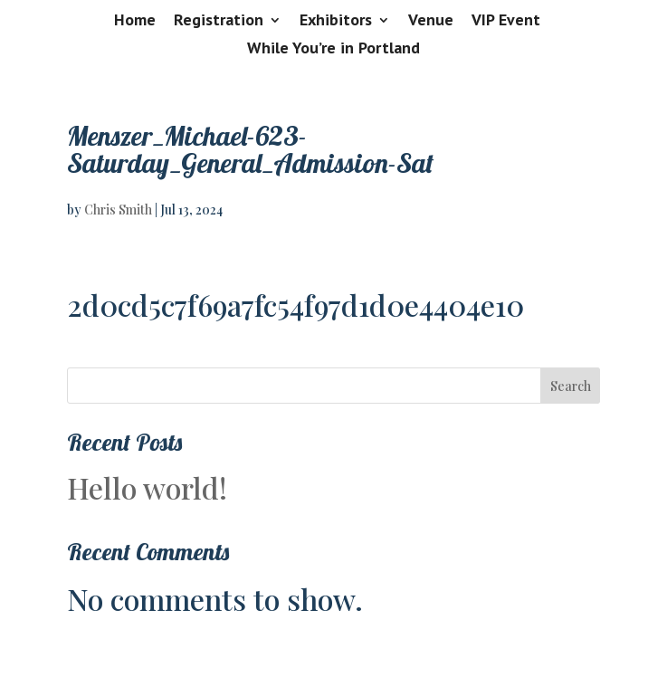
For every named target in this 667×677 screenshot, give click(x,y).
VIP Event (506, 21)
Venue (430, 21)
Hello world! (147, 487)
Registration (218, 21)
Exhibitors (336, 21)
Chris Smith (118, 209)
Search (570, 386)
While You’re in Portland (333, 49)
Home (135, 21)
